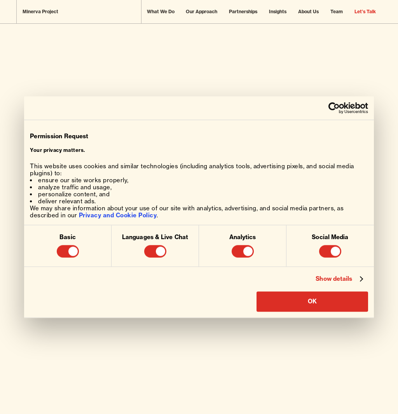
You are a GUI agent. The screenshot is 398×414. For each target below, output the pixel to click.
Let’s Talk (365, 11)
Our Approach (201, 11)
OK (312, 301)
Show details (334, 279)
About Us (308, 11)
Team (336, 11)
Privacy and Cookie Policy (118, 215)
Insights (277, 11)
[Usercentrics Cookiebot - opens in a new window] (334, 108)
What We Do (161, 11)
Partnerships (243, 11)
